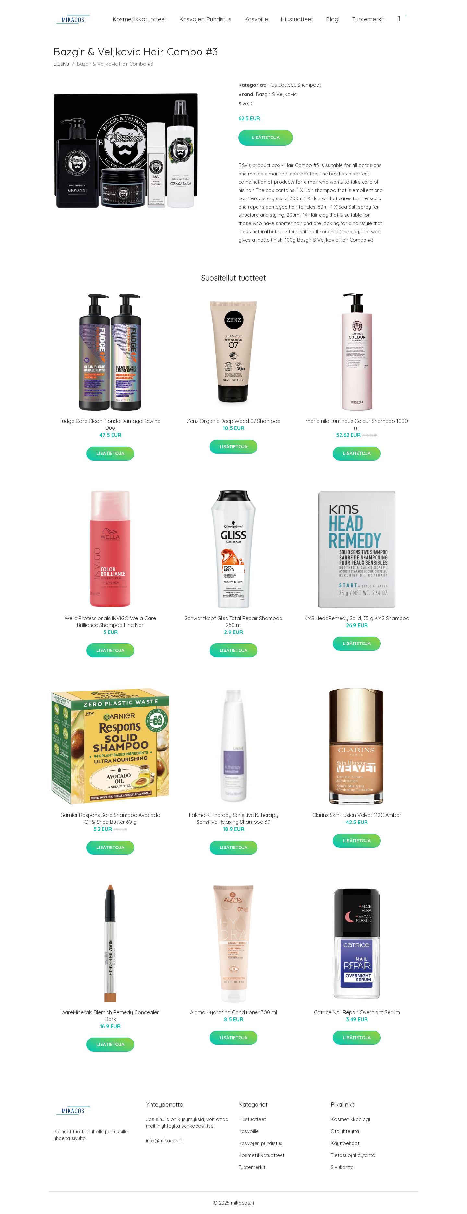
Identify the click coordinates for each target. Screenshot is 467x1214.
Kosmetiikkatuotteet (139, 19)
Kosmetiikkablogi (350, 1119)
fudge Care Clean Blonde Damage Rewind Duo (110, 424)
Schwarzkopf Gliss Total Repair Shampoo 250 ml (233, 621)
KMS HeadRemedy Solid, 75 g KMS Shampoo (356, 618)
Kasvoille (256, 19)
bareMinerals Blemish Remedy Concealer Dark (110, 1015)
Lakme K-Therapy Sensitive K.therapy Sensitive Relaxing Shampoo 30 (233, 818)
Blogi (332, 19)
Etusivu (61, 64)
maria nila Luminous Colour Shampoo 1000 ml (357, 424)
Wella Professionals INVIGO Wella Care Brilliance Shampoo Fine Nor (110, 621)
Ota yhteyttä (345, 1131)
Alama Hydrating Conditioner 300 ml (233, 1012)
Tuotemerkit (368, 19)
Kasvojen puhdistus (205, 19)
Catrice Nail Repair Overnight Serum (357, 1012)
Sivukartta (342, 1167)
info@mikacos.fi (164, 1140)
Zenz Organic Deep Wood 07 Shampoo (234, 421)
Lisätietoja (266, 137)
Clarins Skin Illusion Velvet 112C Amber (356, 815)
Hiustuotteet (297, 19)
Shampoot (309, 85)
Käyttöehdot (345, 1143)
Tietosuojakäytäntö (353, 1155)
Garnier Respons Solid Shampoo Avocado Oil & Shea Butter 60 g (110, 818)
